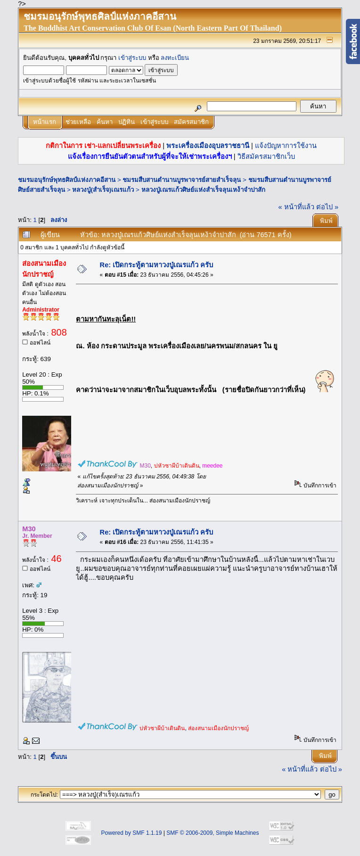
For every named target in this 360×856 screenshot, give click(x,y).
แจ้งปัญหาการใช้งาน (286, 145)
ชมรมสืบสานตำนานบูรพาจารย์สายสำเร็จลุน (182, 179)
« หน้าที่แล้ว (296, 207)
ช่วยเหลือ (78, 121)
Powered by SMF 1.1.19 (131, 833)
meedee (212, 465)
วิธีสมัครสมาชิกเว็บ (266, 156)
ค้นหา (105, 121)
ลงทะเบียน (175, 57)
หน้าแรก (44, 121)
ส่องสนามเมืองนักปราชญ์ (218, 728)
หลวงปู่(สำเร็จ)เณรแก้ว (103, 189)
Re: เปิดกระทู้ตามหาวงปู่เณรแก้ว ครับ (156, 265)
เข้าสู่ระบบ (132, 57)
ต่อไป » (327, 207)
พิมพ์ (326, 220)
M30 (144, 465)
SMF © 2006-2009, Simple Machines (212, 833)
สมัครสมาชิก (191, 121)
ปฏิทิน (126, 121)
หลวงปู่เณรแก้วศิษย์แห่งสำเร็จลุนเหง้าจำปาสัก (203, 189)
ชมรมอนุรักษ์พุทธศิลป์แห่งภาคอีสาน (66, 179)
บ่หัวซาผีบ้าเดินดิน (176, 465)
